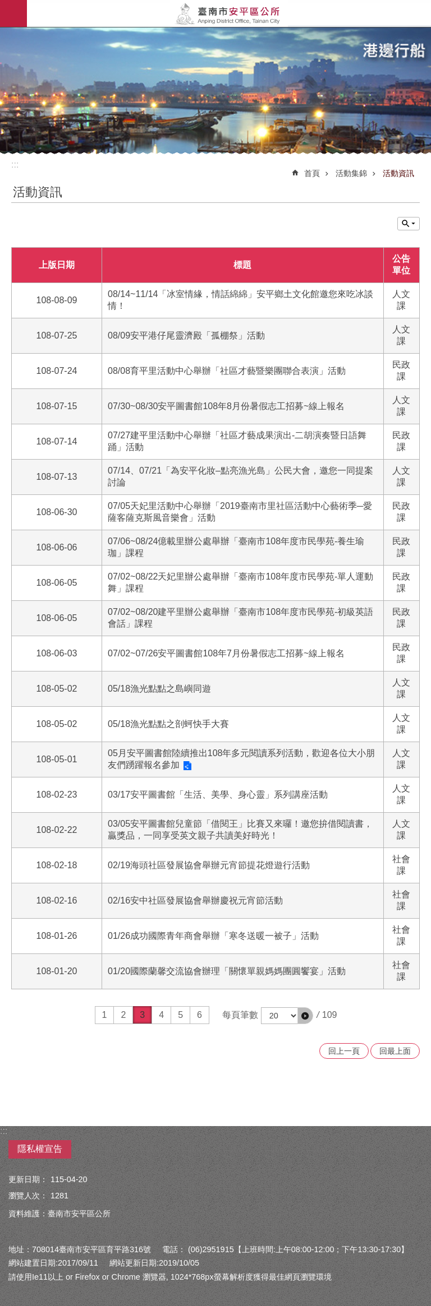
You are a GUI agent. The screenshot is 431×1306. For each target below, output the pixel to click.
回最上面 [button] (395, 1050)
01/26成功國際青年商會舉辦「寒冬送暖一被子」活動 (213, 936)
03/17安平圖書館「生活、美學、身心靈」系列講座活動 (218, 794)
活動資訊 (398, 173)
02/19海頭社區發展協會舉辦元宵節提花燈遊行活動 (209, 865)
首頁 (312, 173)
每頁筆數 (240, 1015)
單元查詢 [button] (408, 223)
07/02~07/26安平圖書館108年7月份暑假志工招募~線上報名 (226, 653)
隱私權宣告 (39, 1149)
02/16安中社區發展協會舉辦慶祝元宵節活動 (195, 900)
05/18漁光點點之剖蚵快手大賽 (168, 724)
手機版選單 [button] (13, 13)
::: (15, 164)
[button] (305, 1015)
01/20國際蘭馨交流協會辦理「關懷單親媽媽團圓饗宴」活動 (227, 971)
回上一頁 (344, 1050)
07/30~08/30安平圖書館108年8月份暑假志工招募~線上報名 (226, 406)
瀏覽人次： (28, 1195)
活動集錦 (351, 173)
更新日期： (28, 1179)
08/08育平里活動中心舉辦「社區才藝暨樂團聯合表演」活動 (227, 371)
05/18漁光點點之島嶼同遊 (159, 688)
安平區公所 (229, 13)
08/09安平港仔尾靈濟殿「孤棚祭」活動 (186, 335)
